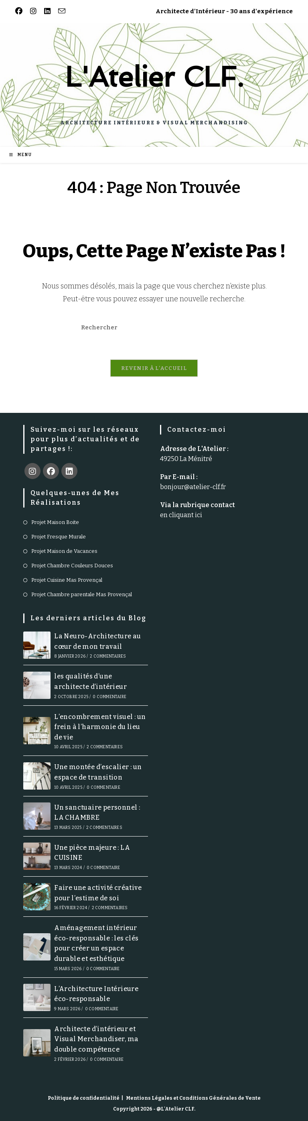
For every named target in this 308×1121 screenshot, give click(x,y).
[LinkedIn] (69, 471)
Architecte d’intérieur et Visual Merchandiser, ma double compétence (96, 1039)
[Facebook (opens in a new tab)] (20, 11)
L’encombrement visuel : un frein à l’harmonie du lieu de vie (100, 727)
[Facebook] (51, 471)
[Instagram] (32, 471)
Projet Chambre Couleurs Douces (72, 566)
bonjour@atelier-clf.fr (193, 487)
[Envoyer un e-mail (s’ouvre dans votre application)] (60, 11)
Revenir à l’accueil (154, 368)
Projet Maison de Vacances (64, 551)
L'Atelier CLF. (154, 76)
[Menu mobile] (20, 154)
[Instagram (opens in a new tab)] (32, 11)
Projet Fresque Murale (58, 537)
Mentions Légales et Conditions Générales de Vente (193, 1098)
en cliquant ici (181, 515)
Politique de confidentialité (84, 1098)
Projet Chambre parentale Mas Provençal (81, 594)
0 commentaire (109, 697)
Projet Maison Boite (55, 522)
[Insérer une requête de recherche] (154, 327)
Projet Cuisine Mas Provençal (66, 580)
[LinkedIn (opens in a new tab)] (46, 11)
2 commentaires (108, 656)
